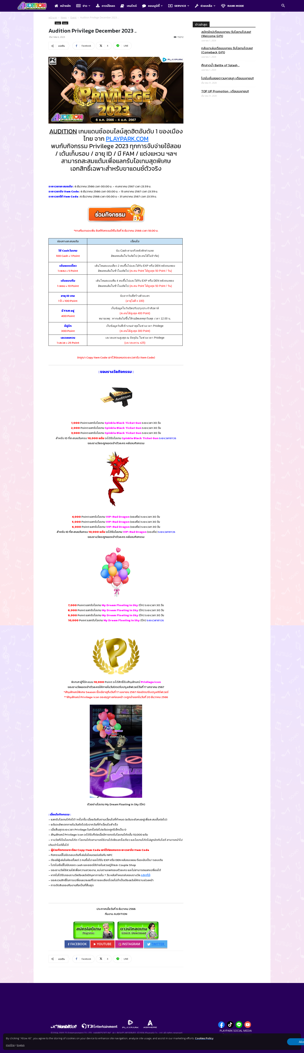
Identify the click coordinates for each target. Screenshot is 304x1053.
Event (73, 17)
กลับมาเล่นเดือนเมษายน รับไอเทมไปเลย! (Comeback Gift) (227, 50)
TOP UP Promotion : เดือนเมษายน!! (225, 91)
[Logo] (34, 6)
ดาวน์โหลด (105, 5)
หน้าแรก (52, 17)
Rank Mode (232, 5)
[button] (283, 6)
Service (178, 5)
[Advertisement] (224, 259)
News (64, 17)
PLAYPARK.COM (127, 138)
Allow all (280, 1041)
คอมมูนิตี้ (152, 5)
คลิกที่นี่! (145, 875)
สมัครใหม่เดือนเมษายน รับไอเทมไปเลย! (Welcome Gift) (226, 34)
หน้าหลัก (62, 5)
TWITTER (156, 944)
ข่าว (83, 5)
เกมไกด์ (128, 5)
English (21, 1045)
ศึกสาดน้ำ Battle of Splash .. (220, 65)
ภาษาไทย (10, 1045)
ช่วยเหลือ (205, 5)
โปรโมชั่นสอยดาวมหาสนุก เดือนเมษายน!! (227, 78)
